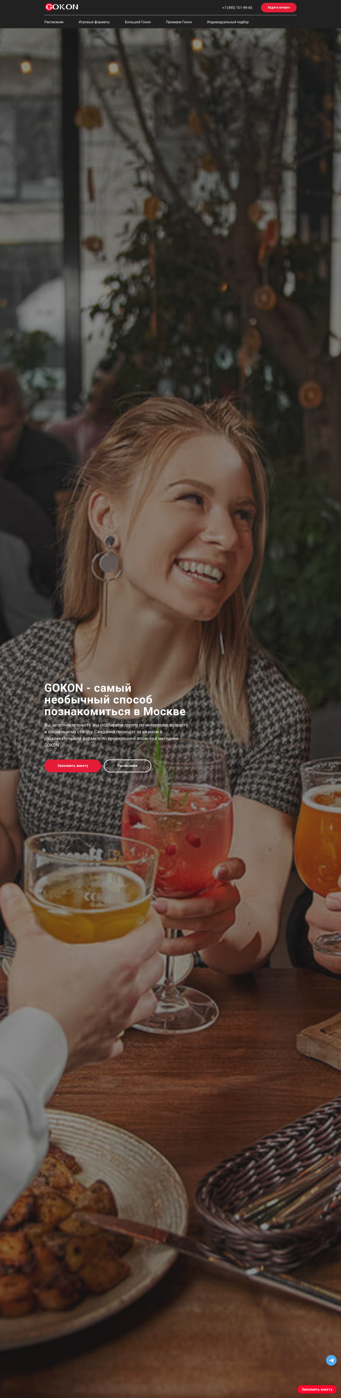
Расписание (54, 22)
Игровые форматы (94, 22)
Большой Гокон (138, 22)
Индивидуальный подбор (228, 22)
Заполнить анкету (317, 1389)
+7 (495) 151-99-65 (237, 8)
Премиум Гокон (179, 22)
